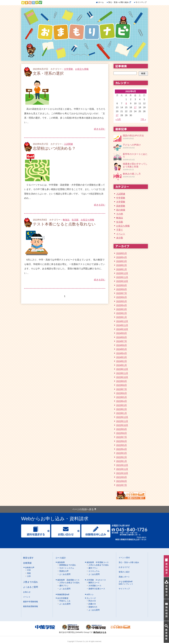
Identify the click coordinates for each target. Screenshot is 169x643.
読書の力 (92, 604)
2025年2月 (121, 313)
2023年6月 (121, 393)
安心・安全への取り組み (119, 2)
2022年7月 (121, 437)
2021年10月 (122, 473)
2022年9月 (121, 429)
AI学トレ (90, 594)
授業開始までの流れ (67, 565)
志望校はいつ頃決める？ (54, 148)
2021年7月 (121, 485)
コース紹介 (60, 558)
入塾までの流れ (30, 582)
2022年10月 (122, 425)
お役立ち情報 (82, 69)
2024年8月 (121, 337)
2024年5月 (121, 349)
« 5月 (118, 119)
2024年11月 (122, 325)
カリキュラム (94, 571)
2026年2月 (121, 265)
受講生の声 (64, 571)
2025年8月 (121, 289)
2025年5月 (121, 301)
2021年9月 (121, 477)
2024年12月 (122, 321)
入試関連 (68, 144)
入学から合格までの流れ (98, 565)
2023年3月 (121, 405)
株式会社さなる (99, 632)
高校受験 (120, 206)
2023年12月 (122, 369)
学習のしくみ (64, 601)
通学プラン (93, 568)
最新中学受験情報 (30, 602)
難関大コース (94, 583)
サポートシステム (66, 568)
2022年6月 (121, 441)
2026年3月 (121, 261)
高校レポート (124, 577)
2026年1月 (121, 269)
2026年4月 (121, 257)
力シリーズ (91, 598)
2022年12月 (122, 417)
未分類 (119, 238)
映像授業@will (63, 594)
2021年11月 (122, 469)
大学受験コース (94, 586)
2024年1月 (121, 365)
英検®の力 (92, 607)
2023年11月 (122, 373)
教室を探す (28, 558)
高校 (29, 573)
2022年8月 (121, 433)
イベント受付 (124, 558)
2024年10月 (122, 329)
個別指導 (61, 562)
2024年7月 (121, 341)
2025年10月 (122, 281)
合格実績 (27, 563)
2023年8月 (121, 385)
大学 (29, 576)
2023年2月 (121, 409)
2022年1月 (121, 461)
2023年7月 (121, 389)
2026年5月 (121, 253)
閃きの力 (92, 601)
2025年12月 (122, 273)
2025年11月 (122, 277)
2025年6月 (121, 297)
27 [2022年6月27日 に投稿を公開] (117, 115)
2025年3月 (121, 309)
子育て (119, 230)
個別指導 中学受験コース (97, 562)
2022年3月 (121, 453)
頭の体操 (120, 210)
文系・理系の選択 (48, 73)
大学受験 (68, 69)
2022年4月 (121, 449)
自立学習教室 (62, 598)
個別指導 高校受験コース (68, 580)
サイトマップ (141, 2)
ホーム (101, 2)
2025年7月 (121, 293)
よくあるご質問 (30, 587)
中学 (29, 570)
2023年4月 (121, 401)
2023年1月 (121, 413)
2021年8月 (121, 481)
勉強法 (66, 220)
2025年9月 (121, 285)
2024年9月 (121, 333)
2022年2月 (121, 457)
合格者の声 (29, 567)
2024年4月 (121, 353)
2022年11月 (122, 421)
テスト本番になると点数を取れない (64, 224)
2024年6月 (121, 345)
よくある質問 (64, 574)
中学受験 (120, 198)
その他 (119, 214)
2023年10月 (122, 377)
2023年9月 (121, 381)
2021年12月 (122, 465)
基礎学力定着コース (96, 589)
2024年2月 (121, 361)
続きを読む (99, 129)
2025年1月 (121, 317)
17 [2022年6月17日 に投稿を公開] (135, 107)
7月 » (143, 119)
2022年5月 (121, 445)
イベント (120, 234)
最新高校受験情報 (30, 606)
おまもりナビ (124, 567)
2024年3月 (121, 357)
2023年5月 (121, 397)
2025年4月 (121, 305)
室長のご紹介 (124, 572)
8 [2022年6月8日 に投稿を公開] (126, 103)
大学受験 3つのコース (96, 580)
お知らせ (26, 592)
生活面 (75, 220)
